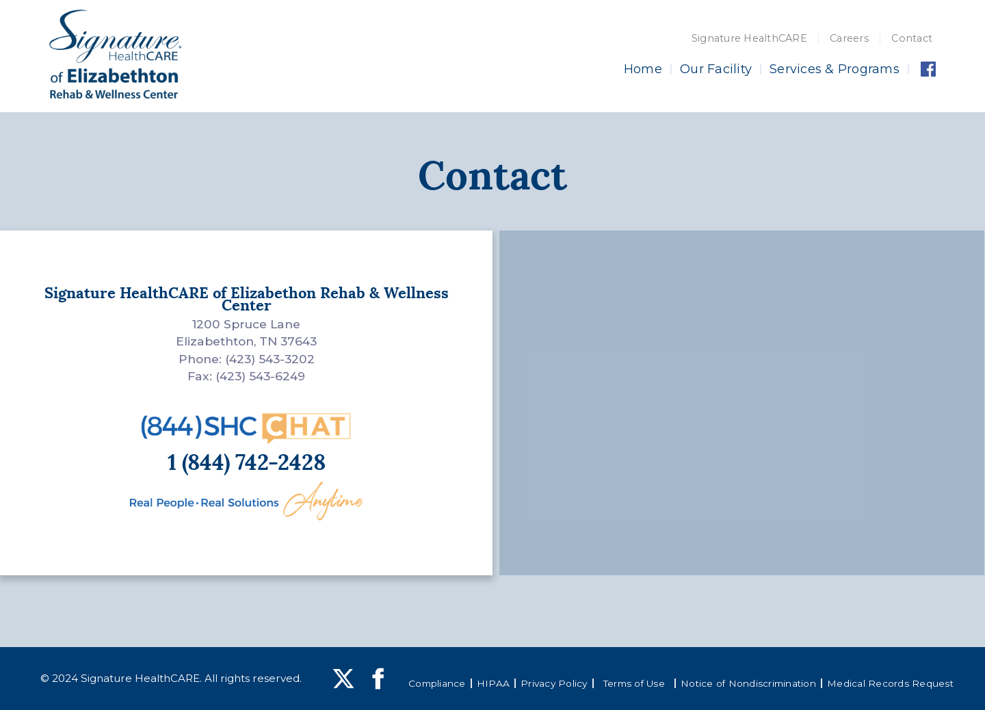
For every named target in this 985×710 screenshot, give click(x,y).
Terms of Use (634, 683)
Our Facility (716, 69)
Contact (911, 38)
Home (643, 69)
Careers (849, 38)
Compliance (437, 683)
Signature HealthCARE (749, 38)
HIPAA (493, 683)
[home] (115, 54)
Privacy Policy (554, 683)
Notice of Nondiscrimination (748, 683)
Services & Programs (834, 69)
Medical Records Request (890, 683)
